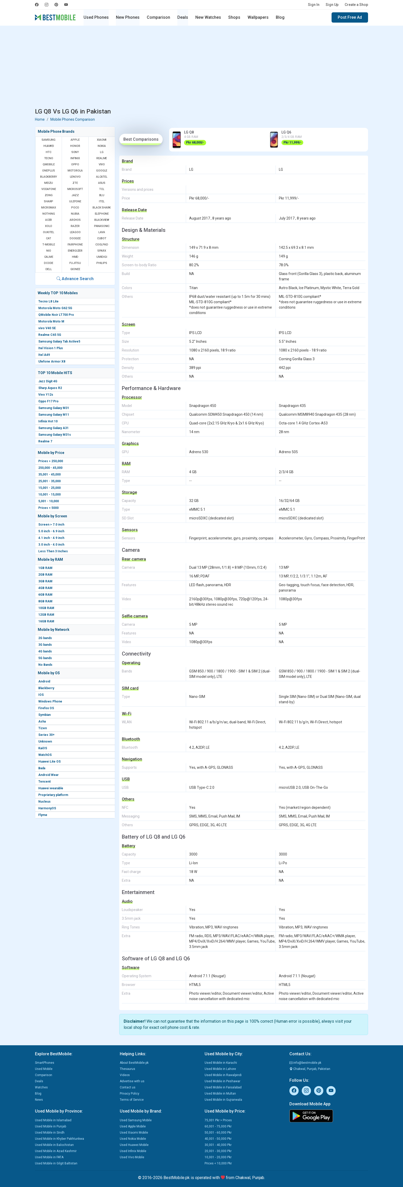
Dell (48, 269)
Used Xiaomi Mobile (134, 1132)
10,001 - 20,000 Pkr (218, 1157)
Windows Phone (50, 701)
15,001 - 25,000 (49, 488)
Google (101, 170)
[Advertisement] (201, 68)
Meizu (48, 183)
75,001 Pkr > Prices (218, 1120)
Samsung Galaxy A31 (53, 428)
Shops (234, 17)
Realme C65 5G (49, 335)
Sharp (48, 201)
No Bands (45, 665)
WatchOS (45, 755)
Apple (75, 139)
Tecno (48, 158)
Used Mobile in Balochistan (54, 1145)
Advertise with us (132, 1081)
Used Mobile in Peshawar (222, 1081)
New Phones (128, 17)
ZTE (75, 183)
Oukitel (48, 232)
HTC (48, 152)
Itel (101, 201)
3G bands (45, 645)
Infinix (75, 158)
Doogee (75, 238)
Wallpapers (258, 17)
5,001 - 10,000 (48, 501)
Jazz (75, 195)
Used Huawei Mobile (134, 1145)
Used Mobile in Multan (220, 1093)
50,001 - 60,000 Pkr (218, 1132)
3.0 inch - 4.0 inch (51, 544)
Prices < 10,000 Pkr (218, 1163)
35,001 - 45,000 (49, 474)
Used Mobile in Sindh (50, 1132)
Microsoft (75, 189)
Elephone (102, 213)
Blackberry (46, 688)
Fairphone (75, 244)
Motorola (75, 170)
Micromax (48, 207)
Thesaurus (127, 1069)
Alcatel (101, 176)
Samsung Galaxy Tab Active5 (59, 341)
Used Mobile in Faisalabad (223, 1087)
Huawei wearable (50, 788)
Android (44, 681)
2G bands (45, 638)
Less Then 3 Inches (53, 551)
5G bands (45, 658)
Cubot (101, 238)
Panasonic (101, 226)
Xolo (48, 226)
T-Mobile (48, 244)
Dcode (48, 263)
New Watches (208, 17)
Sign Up (332, 5)
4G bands (45, 651)
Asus (101, 183)
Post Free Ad (350, 17)
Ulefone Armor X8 (51, 361)
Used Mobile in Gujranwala (223, 1099)
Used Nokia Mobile (133, 1139)
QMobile (49, 164)
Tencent (44, 781)
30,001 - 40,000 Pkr (218, 1145)
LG (102, 152)
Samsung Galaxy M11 (53, 414)
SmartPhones (44, 1063)
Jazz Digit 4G (47, 381)
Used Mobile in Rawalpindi (223, 1075)
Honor (75, 146)
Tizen (42, 728)
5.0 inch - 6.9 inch (51, 531)
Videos (125, 1075)
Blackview (101, 220)
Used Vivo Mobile (132, 1157)
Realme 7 (45, 441)
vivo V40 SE (47, 328)
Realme (101, 158)
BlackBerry (48, 176)
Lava (101, 232)
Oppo (75, 164)
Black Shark (102, 207)
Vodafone (48, 189)
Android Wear (48, 775)
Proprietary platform (53, 795)
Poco (75, 207)
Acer (48, 220)
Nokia (102, 146)
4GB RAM (45, 588)
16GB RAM (46, 621)
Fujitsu (75, 263)
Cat (48, 238)
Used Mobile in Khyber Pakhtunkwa (59, 1139)
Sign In (313, 5)
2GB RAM (45, 574)
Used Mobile (43, 1069)
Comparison (158, 17)
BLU (101, 195)
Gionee (75, 269)
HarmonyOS (47, 808)
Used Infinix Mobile (133, 1151)
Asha (42, 721)
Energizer (75, 250)
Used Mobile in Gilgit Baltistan (56, 1163)
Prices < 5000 (48, 508)
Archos (75, 220)
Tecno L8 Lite (48, 301)
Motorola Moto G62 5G (55, 308)
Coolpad (101, 244)
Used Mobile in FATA (49, 1157)
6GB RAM (45, 594)
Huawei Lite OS (49, 761)
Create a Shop (356, 5)
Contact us (127, 1087)
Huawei (48, 146)
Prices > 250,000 (50, 461)
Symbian (44, 715)
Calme (48, 257)
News (39, 1099)
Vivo (102, 164)
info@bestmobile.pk (305, 1063)
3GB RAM (45, 581)
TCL (101, 189)
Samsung (49, 139)
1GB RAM (45, 568)
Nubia (75, 213)
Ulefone (75, 201)
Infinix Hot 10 (48, 421)
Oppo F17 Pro (48, 401)
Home (40, 119)
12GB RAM (46, 614)
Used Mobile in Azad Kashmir (56, 1151)
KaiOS (42, 748)
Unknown (45, 741)
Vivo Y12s (45, 394)
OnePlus (48, 170)
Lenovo (75, 176)
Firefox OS (46, 708)
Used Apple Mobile (133, 1126)
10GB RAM (46, 608)
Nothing (48, 213)
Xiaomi (101, 139)
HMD (75, 257)
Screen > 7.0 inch (51, 524)
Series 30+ (46, 735)
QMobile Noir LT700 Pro (56, 315)
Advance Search (75, 278)
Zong (49, 195)
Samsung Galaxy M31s (54, 434)
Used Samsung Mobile (136, 1120)
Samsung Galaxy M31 (53, 408)
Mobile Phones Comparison (72, 119)
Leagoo (75, 232)
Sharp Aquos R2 (50, 388)
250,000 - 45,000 (50, 468)
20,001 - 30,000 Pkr (218, 1151)
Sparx (101, 250)
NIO (48, 250)
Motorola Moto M (51, 321)
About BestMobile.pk (134, 1063)
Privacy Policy (129, 1093)
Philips (101, 263)
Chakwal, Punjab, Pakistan (309, 1069)
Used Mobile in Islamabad (53, 1120)
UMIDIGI (101, 257)
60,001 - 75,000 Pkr (218, 1126)
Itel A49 (44, 355)
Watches (41, 1087)
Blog (280, 17)
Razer (75, 226)
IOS (41, 695)
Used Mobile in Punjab (50, 1126)
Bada (41, 768)
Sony (75, 152)
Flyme (42, 815)
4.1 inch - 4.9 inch (51, 538)
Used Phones (96, 17)
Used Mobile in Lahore (220, 1069)
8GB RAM (45, 601)
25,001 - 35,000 (49, 481)
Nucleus (44, 801)
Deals (182, 17)
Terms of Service (132, 1099)
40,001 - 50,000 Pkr (218, 1139)
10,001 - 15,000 (49, 494)
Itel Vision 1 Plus (50, 348)
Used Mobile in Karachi (221, 1063)
